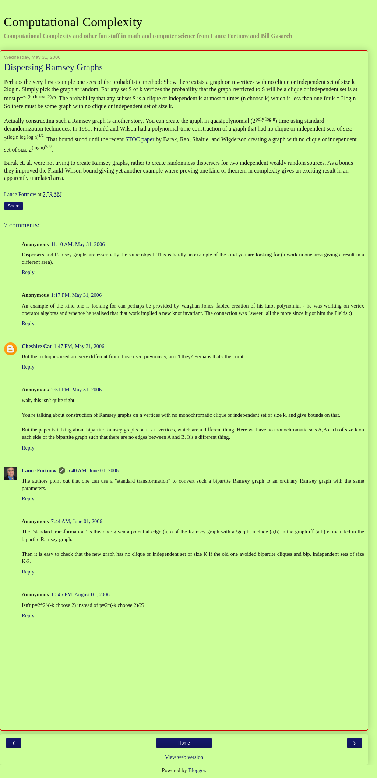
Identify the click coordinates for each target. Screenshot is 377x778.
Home (184, 743)
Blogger (196, 770)
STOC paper (139, 139)
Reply (28, 272)
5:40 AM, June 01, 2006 (93, 470)
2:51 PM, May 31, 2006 (76, 389)
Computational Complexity (73, 22)
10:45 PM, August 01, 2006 (80, 594)
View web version (184, 757)
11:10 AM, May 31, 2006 (78, 244)
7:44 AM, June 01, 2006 (76, 521)
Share (14, 206)
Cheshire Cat (37, 346)
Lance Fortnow (39, 470)
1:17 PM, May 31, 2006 (76, 295)
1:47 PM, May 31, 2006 (79, 346)
